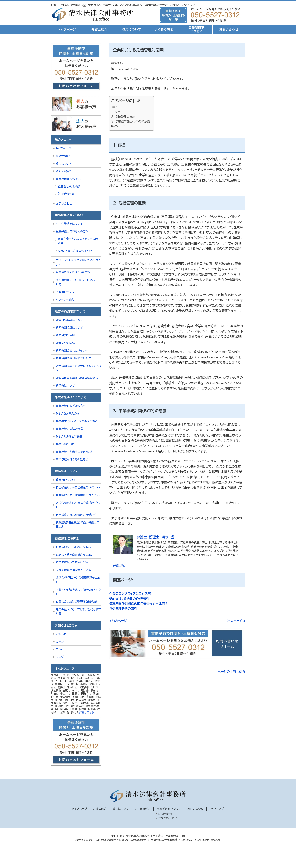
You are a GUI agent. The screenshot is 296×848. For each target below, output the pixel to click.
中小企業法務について (69, 223)
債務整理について (66, 479)
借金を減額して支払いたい (72, 562)
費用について (131, 29)
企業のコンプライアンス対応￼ (130, 593)
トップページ (67, 29)
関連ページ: (118, 126)
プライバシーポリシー (169, 818)
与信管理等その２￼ (122, 608)
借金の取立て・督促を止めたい (74, 546)
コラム (59, 649)
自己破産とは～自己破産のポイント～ (78, 487)
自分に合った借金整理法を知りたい (77, 601)
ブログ (60, 656)
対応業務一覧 (66, 193)
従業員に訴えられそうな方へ (73, 272)
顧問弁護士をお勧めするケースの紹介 (78, 241)
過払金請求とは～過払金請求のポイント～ (78, 505)
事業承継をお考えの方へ (70, 405)
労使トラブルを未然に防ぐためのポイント (78, 262)
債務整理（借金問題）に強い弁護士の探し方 (77, 524)
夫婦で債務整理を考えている (73, 570)
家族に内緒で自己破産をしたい (74, 554)
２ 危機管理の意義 (123, 116)
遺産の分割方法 (65, 342)
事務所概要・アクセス (68, 178)
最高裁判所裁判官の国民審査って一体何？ (138, 603)
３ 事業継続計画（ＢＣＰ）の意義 (130, 121)
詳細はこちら (86, 712)
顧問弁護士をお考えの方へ (72, 231)
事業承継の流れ (65, 444)
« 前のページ (118, 620)
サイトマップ (217, 808)
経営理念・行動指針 (69, 186)
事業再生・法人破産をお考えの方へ (77, 421)
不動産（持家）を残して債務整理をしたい (78, 592)
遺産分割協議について (69, 327)
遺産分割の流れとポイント (71, 350)
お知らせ (61, 633)
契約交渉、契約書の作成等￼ (128, 598)
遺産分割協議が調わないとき (73, 358)
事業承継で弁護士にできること (74, 451)
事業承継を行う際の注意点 (72, 459)
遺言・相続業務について (70, 320)
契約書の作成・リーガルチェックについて (77, 282)
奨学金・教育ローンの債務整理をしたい (78, 579)
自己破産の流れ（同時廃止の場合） (76, 514)
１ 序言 (116, 111)
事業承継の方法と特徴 (69, 428)
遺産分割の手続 (65, 335)
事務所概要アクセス (196, 29)
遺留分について (65, 385)
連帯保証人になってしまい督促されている (78, 611)
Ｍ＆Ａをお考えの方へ (69, 413)
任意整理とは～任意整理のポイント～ (78, 495)
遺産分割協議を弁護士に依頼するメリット (78, 368)
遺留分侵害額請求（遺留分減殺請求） (77, 378)
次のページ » (236, 620)
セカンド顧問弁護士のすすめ (75, 250)
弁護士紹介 (99, 29)
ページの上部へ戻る (231, 671)
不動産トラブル (65, 292)
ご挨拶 (60, 641)
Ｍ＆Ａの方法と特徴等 (69, 436)
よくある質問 (164, 29)
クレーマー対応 (65, 299)
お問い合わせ (229, 29)
